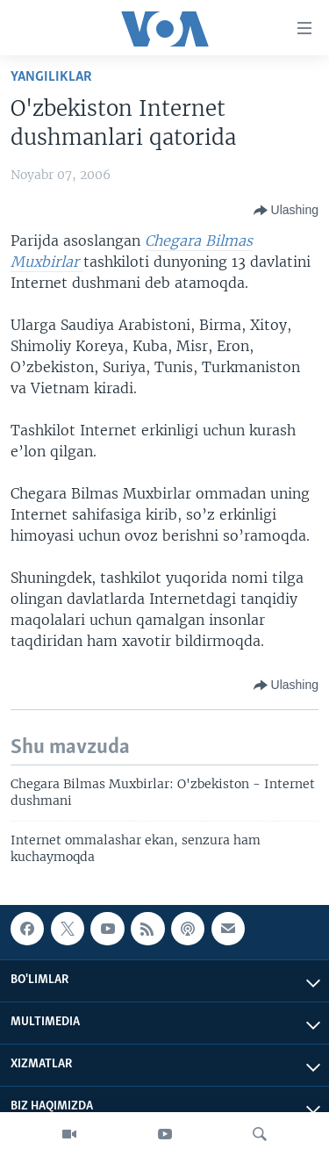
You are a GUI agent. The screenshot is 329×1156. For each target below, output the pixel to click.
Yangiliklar (51, 76)
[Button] (286, 210)
